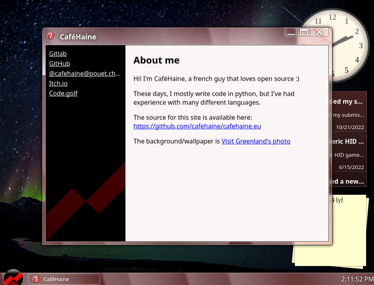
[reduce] (291, 31)
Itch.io (58, 83)
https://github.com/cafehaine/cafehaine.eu (197, 126)
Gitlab (57, 53)
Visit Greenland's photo (255, 141)
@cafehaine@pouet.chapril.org (85, 73)
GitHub (59, 63)
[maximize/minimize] (303, 31)
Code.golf (63, 93)
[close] (319, 31)
